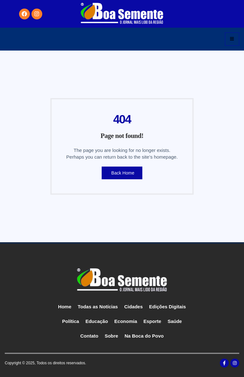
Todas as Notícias (98, 306)
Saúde (174, 321)
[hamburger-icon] (232, 39)
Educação (96, 321)
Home (64, 306)
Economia (125, 321)
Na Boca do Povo (144, 336)
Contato (89, 336)
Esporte (152, 321)
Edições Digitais (167, 306)
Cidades (133, 306)
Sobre (111, 336)
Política (70, 321)
